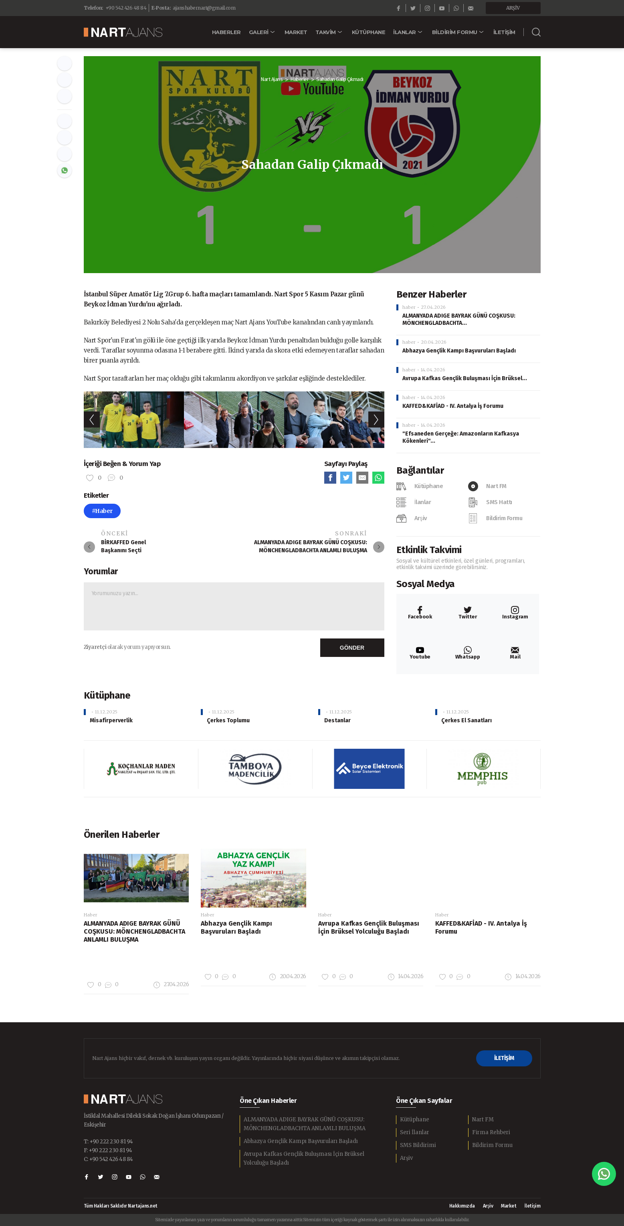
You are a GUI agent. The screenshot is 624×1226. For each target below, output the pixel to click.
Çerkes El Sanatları (466, 720)
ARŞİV (513, 8)
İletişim (532, 1206)
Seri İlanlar (414, 1132)
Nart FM (483, 1119)
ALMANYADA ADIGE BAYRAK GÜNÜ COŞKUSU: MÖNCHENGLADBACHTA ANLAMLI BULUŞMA (305, 1124)
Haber (90, 915)
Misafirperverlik (111, 720)
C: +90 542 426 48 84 (108, 1159)
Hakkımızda (462, 1206)
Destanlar (337, 720)
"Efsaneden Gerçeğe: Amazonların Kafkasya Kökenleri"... (460, 437)
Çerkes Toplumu (228, 720)
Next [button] (376, 419)
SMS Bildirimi (418, 1145)
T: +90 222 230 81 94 (108, 1141)
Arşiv (406, 1158)
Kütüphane (414, 1119)
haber (409, 307)
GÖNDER (352, 647)
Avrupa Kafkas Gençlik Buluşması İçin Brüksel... (464, 378)
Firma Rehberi (491, 1132)
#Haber (102, 511)
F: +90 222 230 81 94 (108, 1150)
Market (508, 1206)
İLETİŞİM (504, 1058)
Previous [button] (92, 419)
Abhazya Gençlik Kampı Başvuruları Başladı (459, 350)
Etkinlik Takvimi (429, 549)
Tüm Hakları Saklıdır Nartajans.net (121, 1206)
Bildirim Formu (492, 1145)
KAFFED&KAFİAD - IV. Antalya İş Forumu (452, 406)
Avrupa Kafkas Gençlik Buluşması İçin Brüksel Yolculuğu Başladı (304, 1158)
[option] (134, 419)
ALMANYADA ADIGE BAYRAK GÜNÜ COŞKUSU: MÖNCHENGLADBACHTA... (458, 319)
